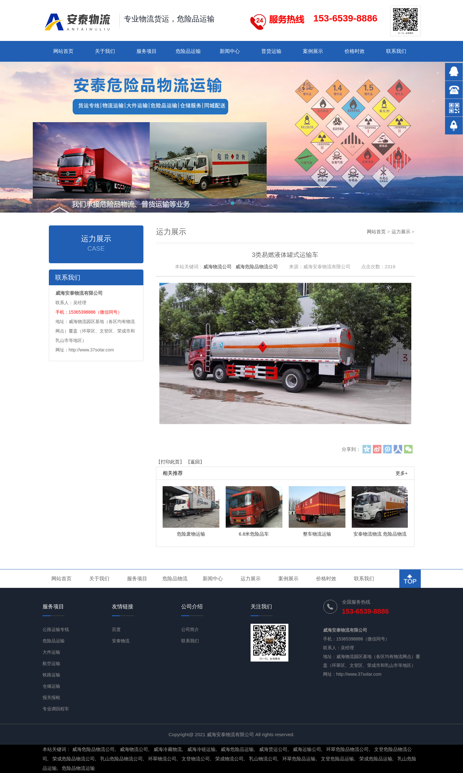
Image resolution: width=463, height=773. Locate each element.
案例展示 (313, 51)
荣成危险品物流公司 (73, 758)
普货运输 (271, 51)
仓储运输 (51, 686)
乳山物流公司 (263, 758)
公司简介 (190, 629)
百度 (116, 629)
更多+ (402, 473)
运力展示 (400, 231)
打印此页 (170, 461)
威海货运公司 (273, 749)
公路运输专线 (56, 629)
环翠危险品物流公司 (347, 749)
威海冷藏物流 (167, 749)
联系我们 (396, 51)
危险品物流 (175, 578)
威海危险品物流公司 (256, 266)
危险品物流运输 (78, 768)
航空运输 (51, 663)
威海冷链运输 (201, 749)
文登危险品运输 (337, 758)
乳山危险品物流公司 (121, 758)
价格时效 (354, 51)
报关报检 (51, 697)
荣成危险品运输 (375, 758)
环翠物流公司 (162, 758)
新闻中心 (230, 51)
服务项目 (146, 51)
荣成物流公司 (229, 758)
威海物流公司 (217, 266)
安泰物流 (121, 640)
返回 (195, 461)
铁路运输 (51, 674)
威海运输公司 (307, 749)
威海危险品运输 (237, 749)
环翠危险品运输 (298, 758)
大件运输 (51, 652)
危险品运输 (188, 51)
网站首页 (63, 51)
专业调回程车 (56, 708)
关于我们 (105, 51)
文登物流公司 (196, 758)
